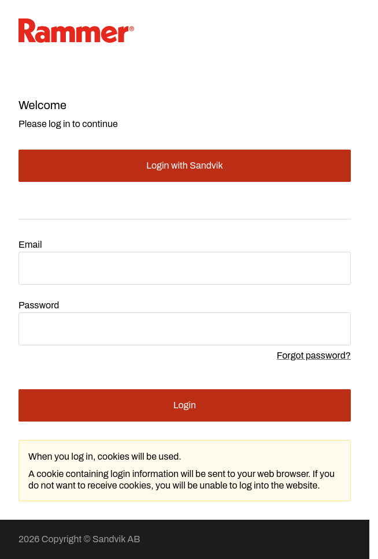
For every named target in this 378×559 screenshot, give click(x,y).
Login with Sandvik (184, 165)
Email (30, 244)
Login (184, 405)
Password (38, 305)
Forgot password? (314, 355)
